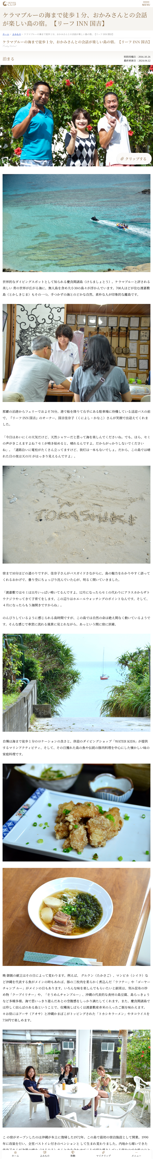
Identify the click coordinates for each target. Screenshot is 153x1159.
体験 (72, 1155)
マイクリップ (103, 1155)
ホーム (15, 1155)
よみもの (45, 1155)
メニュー (136, 1155)
